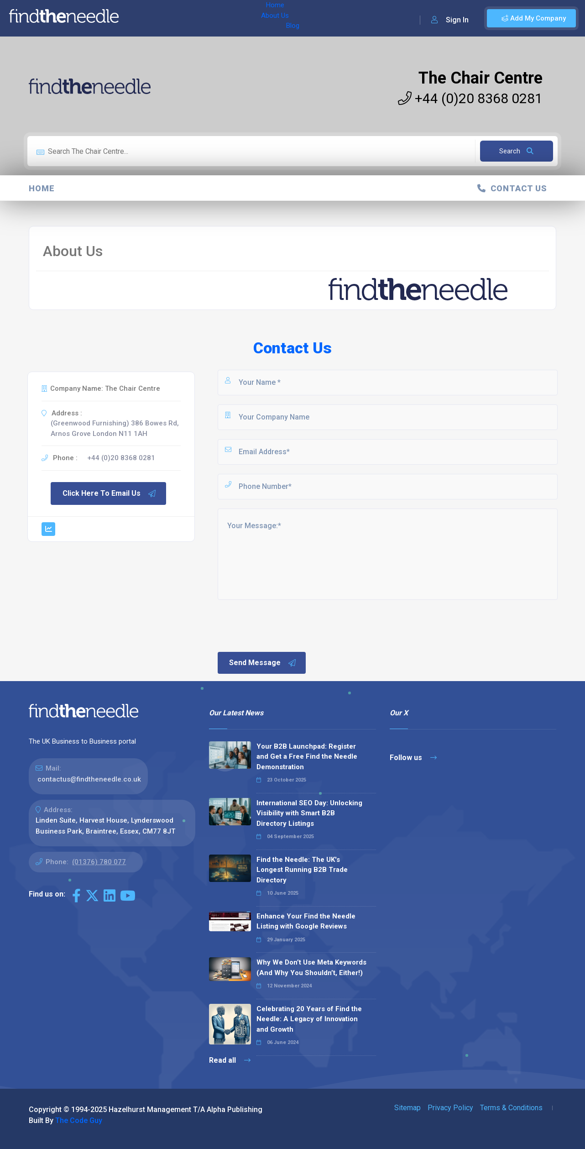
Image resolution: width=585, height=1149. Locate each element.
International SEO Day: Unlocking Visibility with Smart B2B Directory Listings (309, 813)
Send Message (263, 662)
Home (138, 18)
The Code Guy (78, 1120)
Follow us (413, 757)
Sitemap (407, 1107)
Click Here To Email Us (110, 493)
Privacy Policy (450, 1107)
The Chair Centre (480, 78)
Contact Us (512, 188)
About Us (173, 18)
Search (516, 151)
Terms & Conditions (511, 1107)
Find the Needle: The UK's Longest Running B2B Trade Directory (302, 869)
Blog (205, 18)
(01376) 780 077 (99, 862)
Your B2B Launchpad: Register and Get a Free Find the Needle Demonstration (306, 756)
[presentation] (285, 625)
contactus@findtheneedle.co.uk (89, 779)
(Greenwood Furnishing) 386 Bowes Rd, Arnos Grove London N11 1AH (115, 428)
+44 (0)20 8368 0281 (470, 98)
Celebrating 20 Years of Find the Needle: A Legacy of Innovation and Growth (309, 1019)
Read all (230, 1060)
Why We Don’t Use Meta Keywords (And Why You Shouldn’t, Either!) (311, 967)
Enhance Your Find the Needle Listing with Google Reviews (305, 921)
